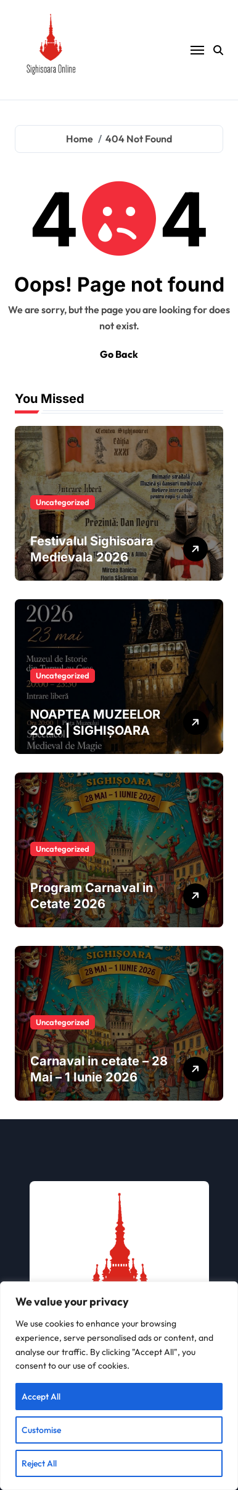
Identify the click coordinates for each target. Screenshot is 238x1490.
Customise (41, 1430)
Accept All (41, 1396)
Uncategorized (62, 502)
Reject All (39, 1463)
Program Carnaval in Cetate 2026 (91, 895)
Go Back (119, 354)
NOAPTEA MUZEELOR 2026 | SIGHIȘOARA (95, 722)
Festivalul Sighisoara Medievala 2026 (92, 549)
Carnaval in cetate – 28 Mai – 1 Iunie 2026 (99, 1069)
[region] (119, 1385)
